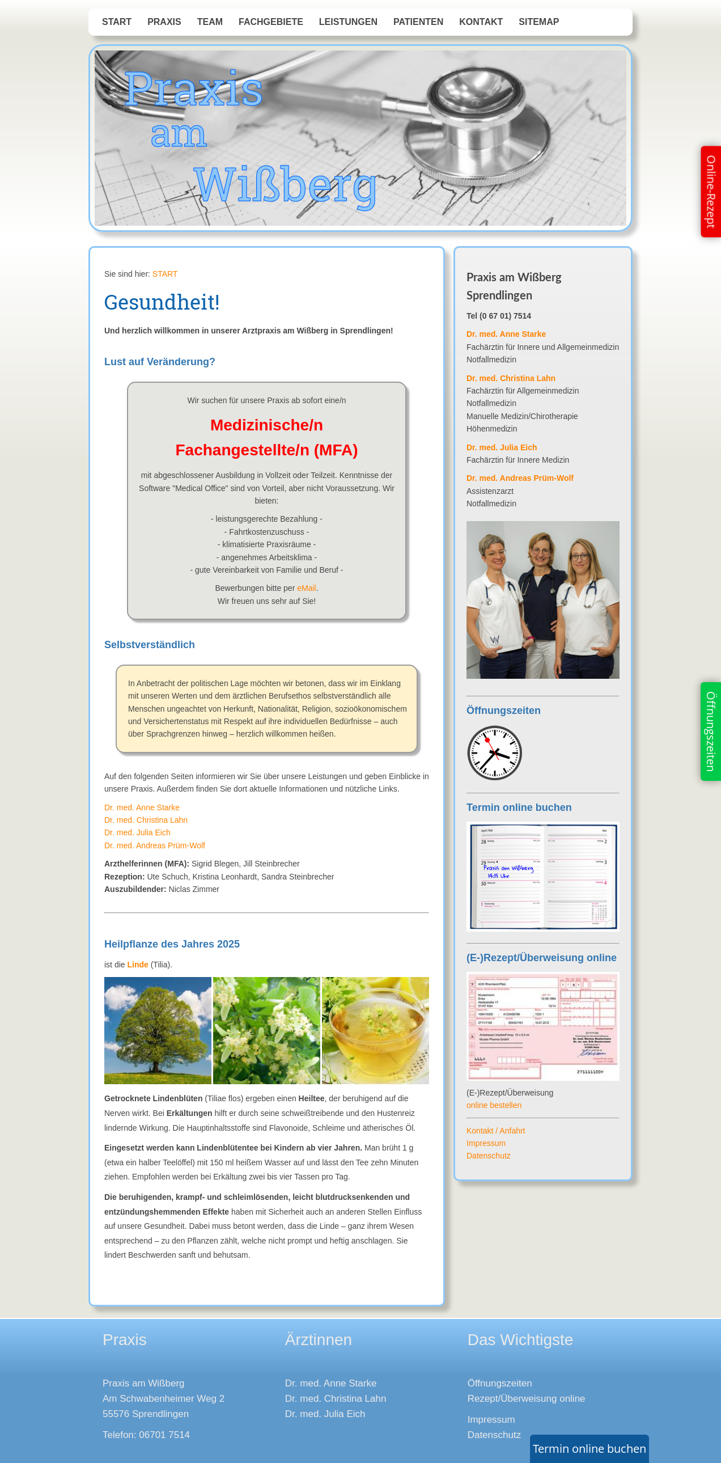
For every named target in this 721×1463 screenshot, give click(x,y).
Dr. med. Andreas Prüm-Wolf (154, 845)
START (117, 22)
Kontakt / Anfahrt (495, 1130)
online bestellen (493, 1105)
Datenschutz (488, 1155)
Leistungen (348, 22)
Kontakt (481, 22)
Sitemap (539, 22)
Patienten (418, 22)
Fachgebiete (271, 22)
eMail (306, 588)
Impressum (486, 1143)
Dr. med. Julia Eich (137, 832)
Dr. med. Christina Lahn (146, 819)
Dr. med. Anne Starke (142, 807)
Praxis (164, 22)
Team (210, 22)
